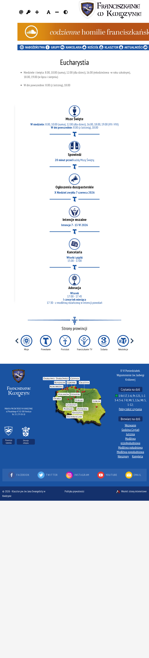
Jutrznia (130, 434)
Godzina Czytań (130, 430)
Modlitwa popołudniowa (130, 452)
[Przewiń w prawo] (132, 341)
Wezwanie (130, 425)
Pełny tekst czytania (130, 409)
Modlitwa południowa (130, 447)
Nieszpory (123, 456)
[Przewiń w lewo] (17, 341)
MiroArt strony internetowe (131, 491)
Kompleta (137, 456)
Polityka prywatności (74, 491)
